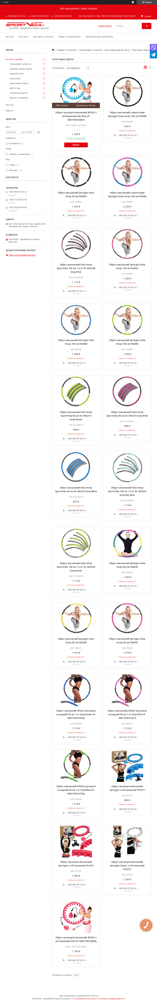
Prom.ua (94, 995)
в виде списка (149, 68)
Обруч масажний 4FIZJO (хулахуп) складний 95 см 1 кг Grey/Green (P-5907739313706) (76, 714)
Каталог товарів (14, 59)
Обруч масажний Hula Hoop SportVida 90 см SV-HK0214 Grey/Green (76, 415)
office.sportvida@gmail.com (22, 255)
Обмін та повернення (69, 36)
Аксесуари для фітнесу (117, 50)
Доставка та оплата (43, 36)
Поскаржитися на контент (84, 998)
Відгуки (9, 110)
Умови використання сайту (99, 36)
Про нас (10, 36)
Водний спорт (17, 73)
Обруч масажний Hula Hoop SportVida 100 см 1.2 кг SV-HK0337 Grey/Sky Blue (127, 491)
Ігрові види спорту (19, 83)
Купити (76, 145)
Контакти (23, 36)
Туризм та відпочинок (21, 68)
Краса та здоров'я (19, 97)
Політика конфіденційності (112, 998)
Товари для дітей (18, 92)
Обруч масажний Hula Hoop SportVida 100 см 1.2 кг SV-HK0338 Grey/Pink (76, 268)
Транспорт (15, 78)
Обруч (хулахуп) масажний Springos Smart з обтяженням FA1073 (127, 865)
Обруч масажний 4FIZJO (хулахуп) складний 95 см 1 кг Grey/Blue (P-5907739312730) (76, 790)
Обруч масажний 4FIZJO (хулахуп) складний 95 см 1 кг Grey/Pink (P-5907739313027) (127, 714)
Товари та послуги (66, 50)
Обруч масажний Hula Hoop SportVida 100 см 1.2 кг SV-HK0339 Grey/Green (76, 567)
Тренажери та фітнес (90, 50)
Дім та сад (15, 88)
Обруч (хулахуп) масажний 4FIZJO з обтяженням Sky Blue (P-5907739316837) (75, 116)
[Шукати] (146, 26)
